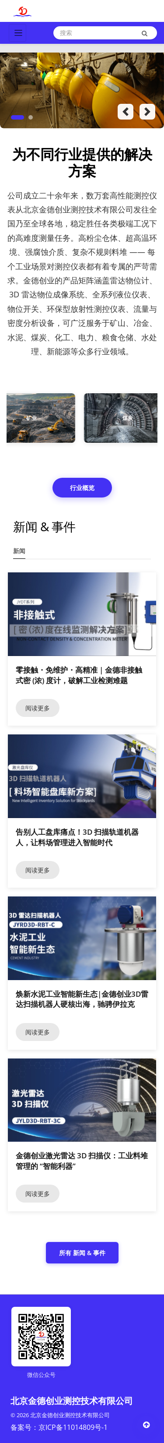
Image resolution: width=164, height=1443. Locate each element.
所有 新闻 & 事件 (82, 1253)
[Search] (105, 32)
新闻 (19, 551)
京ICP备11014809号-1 (73, 1427)
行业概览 (82, 487)
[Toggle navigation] (17, 33)
